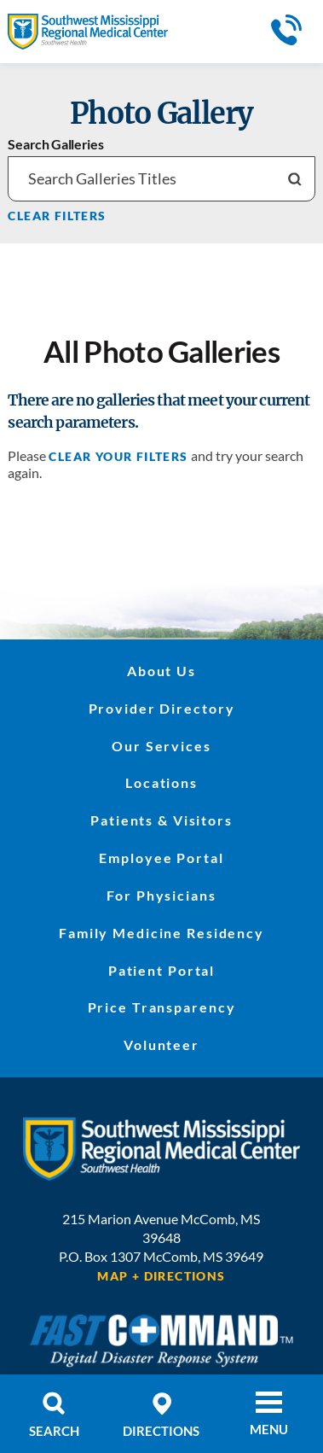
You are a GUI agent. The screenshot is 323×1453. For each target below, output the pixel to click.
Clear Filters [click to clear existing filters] (57, 216)
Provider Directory (162, 708)
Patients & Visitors (161, 820)
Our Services (161, 746)
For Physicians (161, 895)
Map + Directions (161, 1276)
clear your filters (118, 457)
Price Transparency (162, 1007)
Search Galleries (55, 145)
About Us (161, 671)
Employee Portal (161, 858)
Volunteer (161, 1045)
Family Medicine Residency (161, 933)
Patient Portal (161, 970)
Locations (161, 783)
